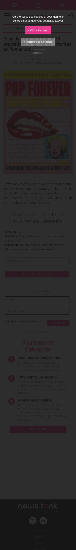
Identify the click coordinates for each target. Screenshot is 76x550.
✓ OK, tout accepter (38, 30)
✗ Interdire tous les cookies (38, 41)
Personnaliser (38, 53)
